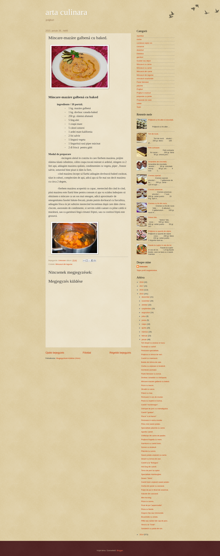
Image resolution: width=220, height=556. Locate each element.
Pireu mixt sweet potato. (150, 424)
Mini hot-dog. (146, 498)
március (145, 332)
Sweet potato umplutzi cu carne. (154, 455)
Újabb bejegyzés (54, 352)
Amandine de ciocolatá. (157, 162)
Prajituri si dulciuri (144, 93)
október (145, 305)
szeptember (147, 309)
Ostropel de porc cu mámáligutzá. (154, 409)
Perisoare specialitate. (150, 350)
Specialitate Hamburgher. (151, 474)
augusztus (146, 312)
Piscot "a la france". (149, 416)
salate (139, 103)
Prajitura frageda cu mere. (151, 439)
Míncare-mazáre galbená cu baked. (155, 381)
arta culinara (66, 12)
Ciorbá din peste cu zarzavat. (153, 486)
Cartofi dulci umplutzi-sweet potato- (155, 482)
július (144, 316)
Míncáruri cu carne (144, 68)
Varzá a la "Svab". (148, 525)
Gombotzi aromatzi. (149, 370)
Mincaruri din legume (64, 264)
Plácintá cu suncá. (148, 451)
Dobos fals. (152, 217)
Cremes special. (154, 175)
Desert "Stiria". (147, 478)
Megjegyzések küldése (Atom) (68, 358)
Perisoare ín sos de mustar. (152, 397)
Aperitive (140, 36)
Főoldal (87, 352)
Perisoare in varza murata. (151, 420)
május (144, 324)
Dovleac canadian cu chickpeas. (154, 377)
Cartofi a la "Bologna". (150, 463)
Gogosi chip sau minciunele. (152, 513)
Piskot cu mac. (147, 393)
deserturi (140, 50)
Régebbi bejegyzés (120, 352)
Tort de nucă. (153, 134)
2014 (141, 534)
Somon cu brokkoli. (149, 447)
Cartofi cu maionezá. (149, 358)
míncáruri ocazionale (145, 79)
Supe (139, 107)
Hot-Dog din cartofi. (149, 467)
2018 (141, 282)
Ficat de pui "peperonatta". (151, 505)
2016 (141, 290)
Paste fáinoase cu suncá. (151, 374)
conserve (140, 46)
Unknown (143, 267)
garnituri (140, 57)
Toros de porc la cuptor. (150, 470)
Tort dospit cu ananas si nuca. (153, 343)
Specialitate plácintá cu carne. (153, 428)
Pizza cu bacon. (147, 385)
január (144, 339)
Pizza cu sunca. (147, 501)
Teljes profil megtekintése (147, 270)
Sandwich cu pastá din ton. (152, 528)
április (144, 328)
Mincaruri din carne (144, 71)
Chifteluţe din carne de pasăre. (153, 436)
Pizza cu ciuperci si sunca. (151, 401)
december (146, 297)
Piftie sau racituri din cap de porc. (154, 521)
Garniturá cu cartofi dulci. (151, 443)
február (145, 336)
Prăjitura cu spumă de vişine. (159, 231)
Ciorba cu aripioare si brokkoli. (153, 366)
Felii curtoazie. (154, 148)
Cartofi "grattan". (147, 412)
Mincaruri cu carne (144, 64)
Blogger (120, 550)
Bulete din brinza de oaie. (151, 362)
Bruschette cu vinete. (149, 517)
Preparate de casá (144, 100)
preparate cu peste (144, 96)
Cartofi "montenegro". (149, 405)
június (144, 320)
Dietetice (140, 54)
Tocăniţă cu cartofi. (148, 347)
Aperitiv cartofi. (147, 432)
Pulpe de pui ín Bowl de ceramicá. (155, 490)
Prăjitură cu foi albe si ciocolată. (161, 120)
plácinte (140, 86)
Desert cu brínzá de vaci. (151, 459)
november (146, 301)
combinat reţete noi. (145, 43)
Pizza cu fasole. (147, 509)
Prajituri (140, 89)
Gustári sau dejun (144, 61)
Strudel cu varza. (148, 389)
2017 (141, 286)
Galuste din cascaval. (149, 494)
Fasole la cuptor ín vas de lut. (160, 245)
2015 (141, 294)
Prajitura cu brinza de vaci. (151, 354)
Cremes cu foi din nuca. (157, 203)
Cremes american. (155, 189)
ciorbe (139, 39)
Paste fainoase (143, 82)
